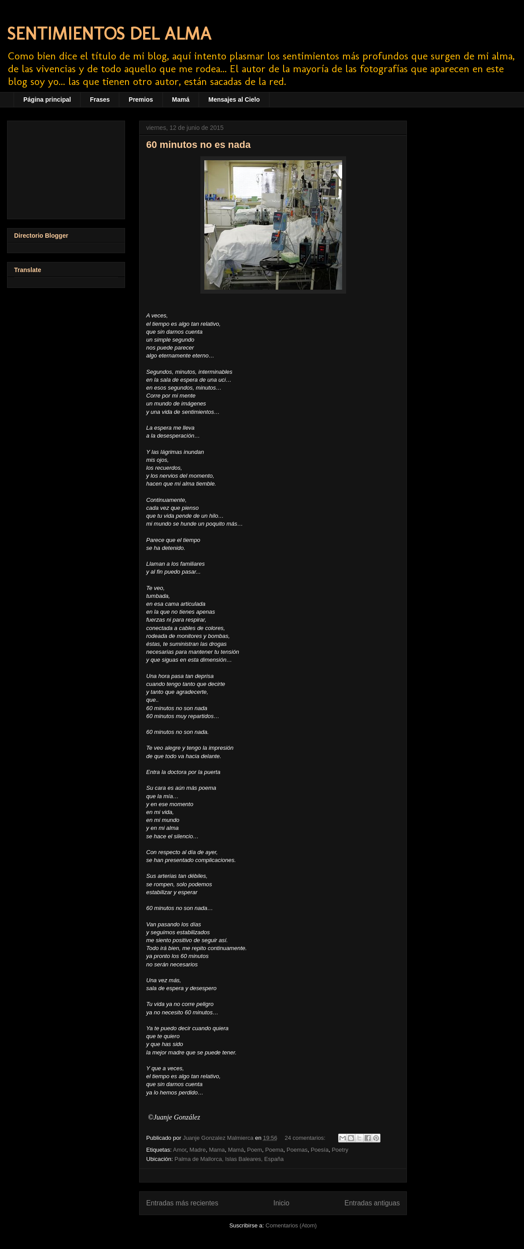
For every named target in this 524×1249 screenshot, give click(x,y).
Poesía (319, 1149)
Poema (274, 1149)
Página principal (47, 99)
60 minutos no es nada (198, 144)
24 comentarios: (305, 1138)
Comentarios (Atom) (291, 1225)
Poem (254, 1149)
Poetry (340, 1149)
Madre (197, 1149)
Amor (179, 1149)
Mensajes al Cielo (234, 99)
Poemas (297, 1149)
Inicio (281, 1203)
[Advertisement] (66, 168)
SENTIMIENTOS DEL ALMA (109, 33)
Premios (141, 99)
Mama (217, 1149)
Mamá (181, 99)
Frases (100, 99)
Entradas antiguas (372, 1203)
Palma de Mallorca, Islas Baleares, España (229, 1159)
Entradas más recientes (182, 1203)
